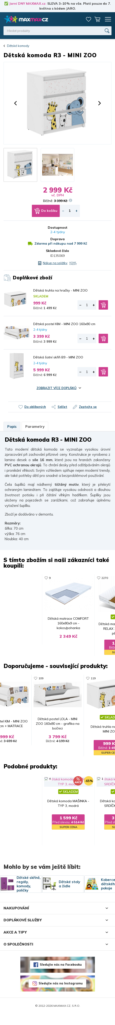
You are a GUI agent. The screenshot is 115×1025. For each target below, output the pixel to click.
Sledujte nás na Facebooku (61, 976)
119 (95, 578)
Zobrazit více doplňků (57, 388)
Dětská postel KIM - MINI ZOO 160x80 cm (64, 324)
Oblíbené (88, 19)
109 (38, 682)
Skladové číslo (57, 251)
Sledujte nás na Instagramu (61, 994)
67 (94, 786)
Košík (97, 19)
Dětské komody (18, 46)
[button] (15, 103)
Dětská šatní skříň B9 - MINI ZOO (58, 357)
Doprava (57, 239)
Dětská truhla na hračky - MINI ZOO (60, 290)
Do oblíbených (35, 407)
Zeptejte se (88, 407)
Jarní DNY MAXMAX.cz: (27, 3)
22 (37, 578)
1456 (39, 786)
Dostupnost (57, 227)
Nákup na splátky (55, 263)
